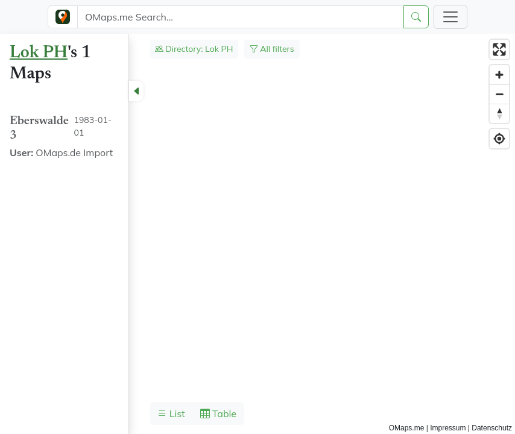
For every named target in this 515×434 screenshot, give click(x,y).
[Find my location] (499, 138)
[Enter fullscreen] (499, 49)
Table (218, 413)
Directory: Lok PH (194, 48)
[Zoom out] (499, 94)
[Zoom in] (499, 74)
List (171, 413)
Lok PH (39, 53)
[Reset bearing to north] (499, 113)
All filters (272, 48)
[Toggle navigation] (450, 17)
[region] (257, 234)
